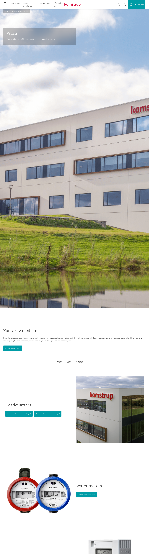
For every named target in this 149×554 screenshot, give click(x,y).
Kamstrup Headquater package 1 (19, 414)
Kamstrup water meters (86, 494)
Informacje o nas (16, 11)
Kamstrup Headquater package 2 (48, 414)
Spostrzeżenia (45, 3)
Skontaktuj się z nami (12, 348)
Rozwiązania (15, 3)
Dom (6, 11)
